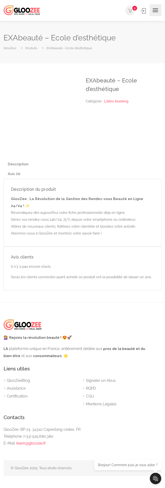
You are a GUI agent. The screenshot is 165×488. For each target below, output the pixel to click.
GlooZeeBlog (18, 380)
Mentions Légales (101, 404)
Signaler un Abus (101, 380)
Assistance (16, 388)
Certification (17, 396)
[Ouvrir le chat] (155, 478)
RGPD (91, 388)
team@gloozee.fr (31, 443)
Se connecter (143, 11)
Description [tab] (18, 164)
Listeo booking (116, 101)
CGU (90, 396)
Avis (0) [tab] (14, 174)
